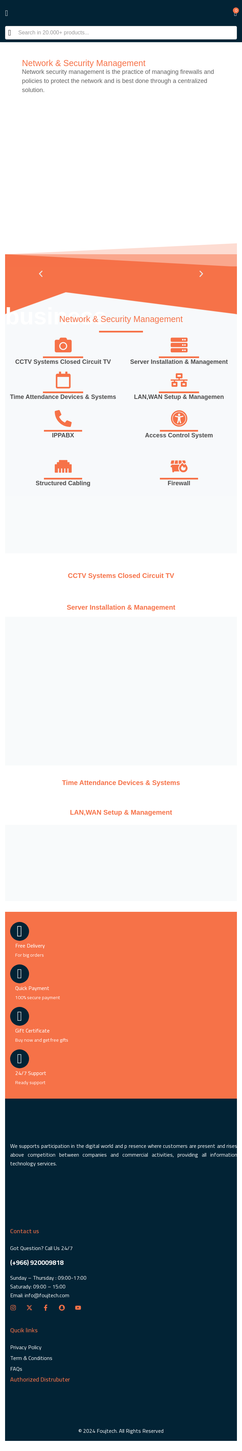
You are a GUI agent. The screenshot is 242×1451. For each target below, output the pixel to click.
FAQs (16, 1369)
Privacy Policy (26, 1347)
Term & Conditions (31, 1358)
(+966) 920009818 (37, 1262)
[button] (232, 12)
